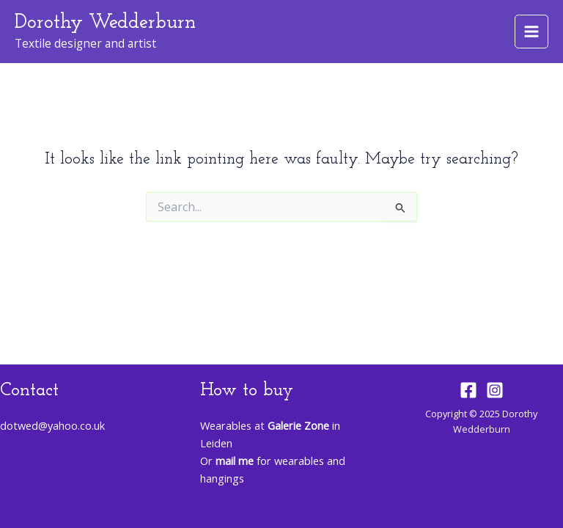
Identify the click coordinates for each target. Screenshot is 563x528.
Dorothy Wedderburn (105, 22)
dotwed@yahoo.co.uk (52, 425)
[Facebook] (468, 390)
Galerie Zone (298, 425)
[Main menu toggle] (531, 31)
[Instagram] (495, 390)
